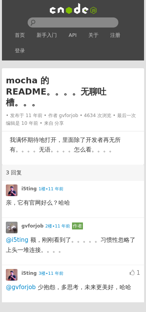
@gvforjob (21, 287)
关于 (93, 35)
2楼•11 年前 (57, 226)
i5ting (29, 188)
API (73, 35)
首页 (20, 35)
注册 (115, 35)
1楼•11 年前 (51, 188)
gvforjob (68, 115)
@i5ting (17, 239)
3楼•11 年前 (51, 273)
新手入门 (47, 35)
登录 (20, 50)
